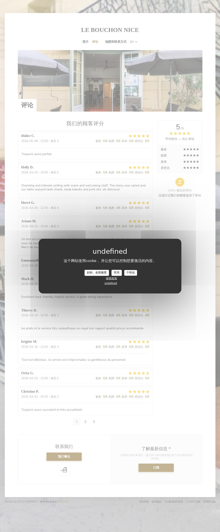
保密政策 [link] (111, 278)
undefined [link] (110, 283)
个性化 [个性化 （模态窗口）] (130, 273)
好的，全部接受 (97, 273)
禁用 (116, 273)
